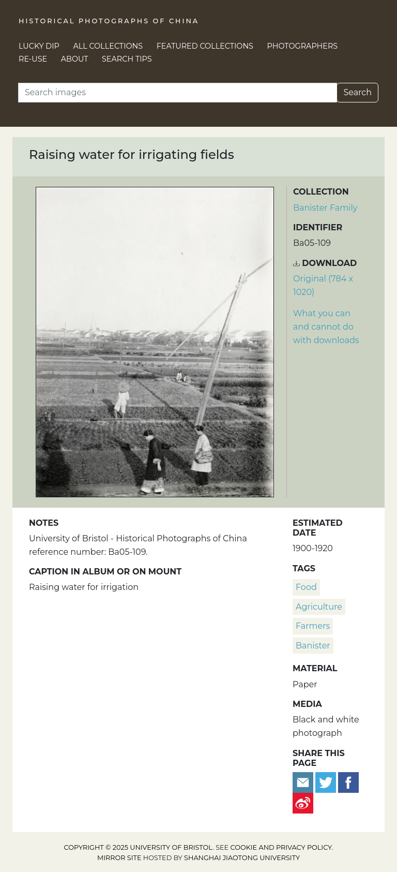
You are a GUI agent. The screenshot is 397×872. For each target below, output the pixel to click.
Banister (313, 646)
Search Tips (127, 59)
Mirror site (119, 858)
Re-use (33, 59)
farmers (313, 626)
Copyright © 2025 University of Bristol (138, 847)
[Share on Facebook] (348, 782)
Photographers (302, 46)
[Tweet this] (326, 782)
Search (357, 92)
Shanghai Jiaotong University (242, 858)
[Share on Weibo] (303, 802)
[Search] (177, 92)
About (74, 59)
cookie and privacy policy (281, 847)
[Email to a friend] (304, 782)
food (306, 587)
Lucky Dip (39, 46)
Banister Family (325, 208)
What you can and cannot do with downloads (326, 326)
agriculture (319, 607)
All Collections (108, 46)
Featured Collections (205, 46)
